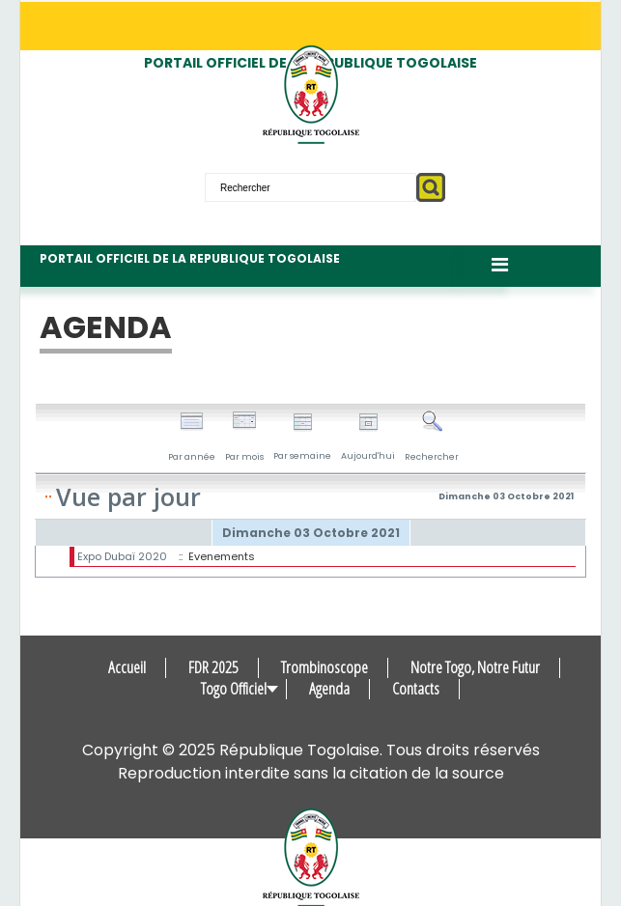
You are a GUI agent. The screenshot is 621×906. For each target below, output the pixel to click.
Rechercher (432, 437)
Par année (191, 437)
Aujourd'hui (368, 437)
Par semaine (302, 437)
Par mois (244, 437)
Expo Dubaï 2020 (122, 556)
